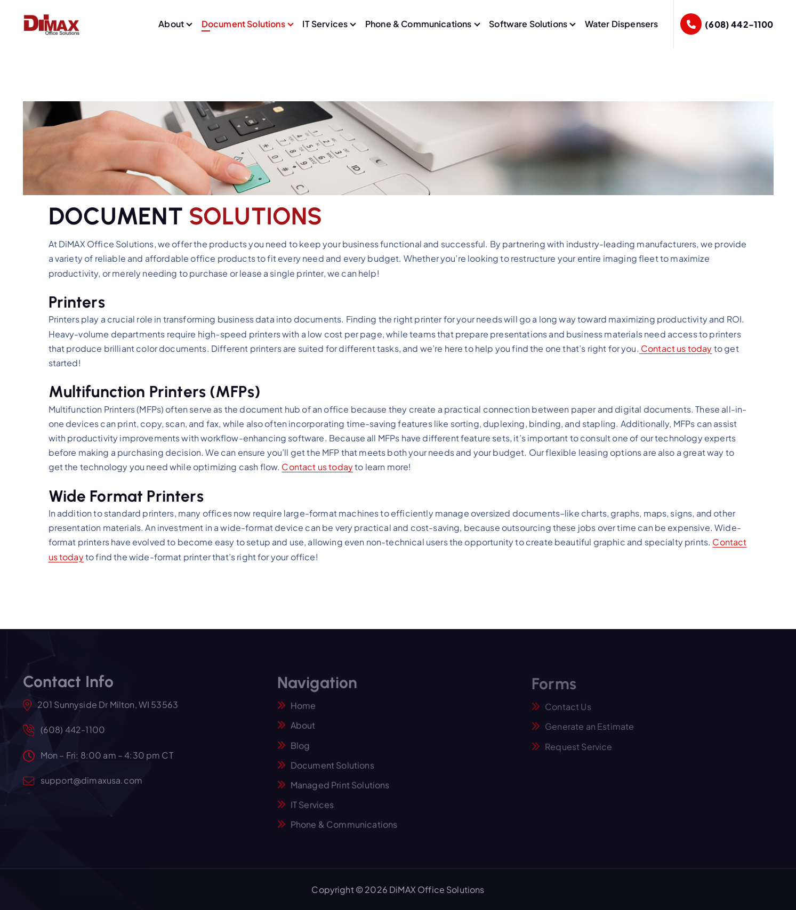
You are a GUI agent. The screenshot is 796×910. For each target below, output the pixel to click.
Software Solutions (528, 23)
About (171, 23)
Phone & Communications (418, 23)
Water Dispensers (621, 23)
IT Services (325, 23)
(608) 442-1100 (739, 24)
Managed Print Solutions (340, 790)
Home (303, 710)
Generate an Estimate (589, 731)
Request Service (578, 751)
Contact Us (568, 712)
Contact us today (675, 349)
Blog (300, 750)
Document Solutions (243, 23)
